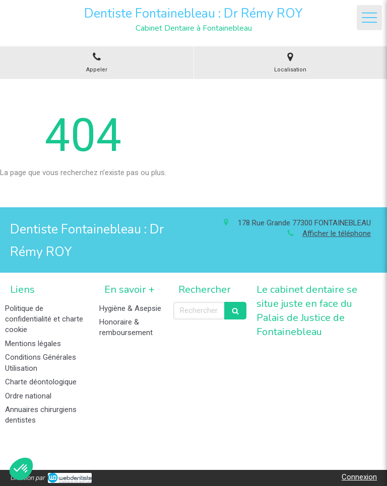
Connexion (359, 476)
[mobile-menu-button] (369, 17)
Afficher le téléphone (336, 233)
